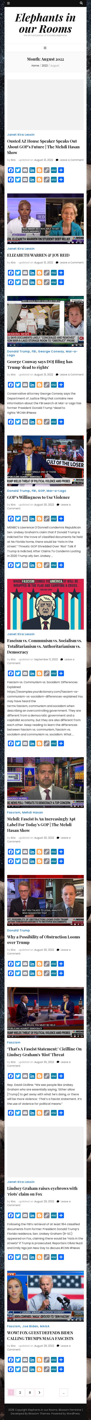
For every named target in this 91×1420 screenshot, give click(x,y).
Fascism (13, 812)
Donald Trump (18, 351)
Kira (13, 160)
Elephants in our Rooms (45, 22)
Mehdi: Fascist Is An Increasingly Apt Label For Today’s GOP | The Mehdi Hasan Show (41, 824)
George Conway (51, 351)
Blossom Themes (39, 1413)
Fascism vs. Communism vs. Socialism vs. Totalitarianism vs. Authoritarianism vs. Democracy (44, 646)
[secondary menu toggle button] (8, 3)
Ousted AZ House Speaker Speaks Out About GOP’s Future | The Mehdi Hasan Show (43, 146)
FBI (34, 351)
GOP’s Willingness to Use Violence (38, 497)
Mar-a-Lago (56, 491)
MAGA (45, 1326)
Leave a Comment (72, 160)
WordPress (73, 1413)
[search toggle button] (81, 3)
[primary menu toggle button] (45, 48)
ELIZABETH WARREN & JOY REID (38, 255)
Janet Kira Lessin (21, 135)
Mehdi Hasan (32, 812)
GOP (41, 491)
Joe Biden (30, 1326)
